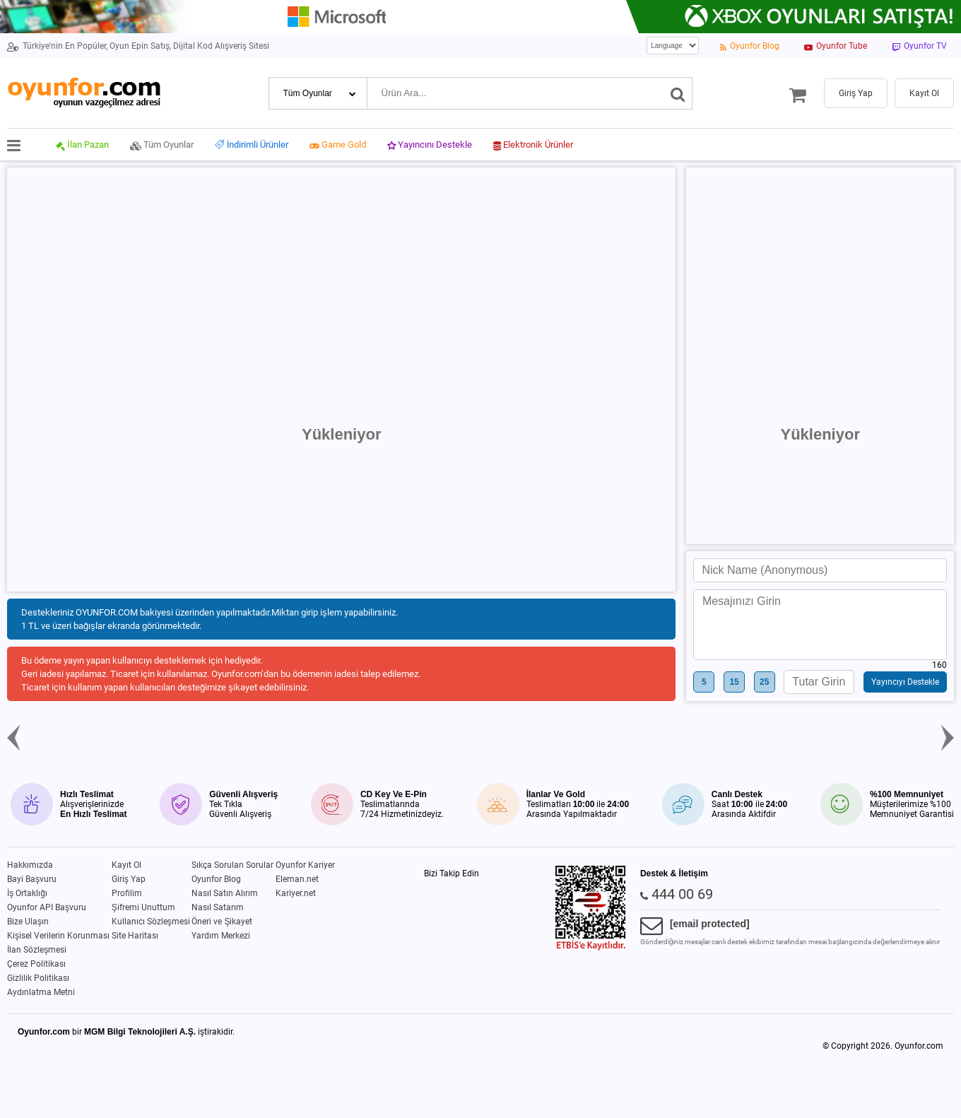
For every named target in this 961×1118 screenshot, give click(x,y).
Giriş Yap (129, 879)
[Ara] (678, 93)
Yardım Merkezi (220, 936)
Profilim (127, 893)
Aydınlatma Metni (41, 992)
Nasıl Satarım (217, 907)
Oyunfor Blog (216, 879)
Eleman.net (297, 879)
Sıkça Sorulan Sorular (232, 865)
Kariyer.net (296, 893)
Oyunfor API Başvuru (46, 907)
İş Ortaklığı (27, 893)
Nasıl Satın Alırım (224, 893)
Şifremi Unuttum (143, 907)
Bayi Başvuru (32, 879)
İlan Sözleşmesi (36, 950)
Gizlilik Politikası (38, 978)
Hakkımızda (30, 865)
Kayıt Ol (126, 865)
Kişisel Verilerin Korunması (58, 936)
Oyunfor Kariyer (305, 865)
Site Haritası (135, 936)
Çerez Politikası (36, 964)
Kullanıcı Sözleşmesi (151, 921)
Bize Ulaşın (28, 921)
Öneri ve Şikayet (221, 921)
